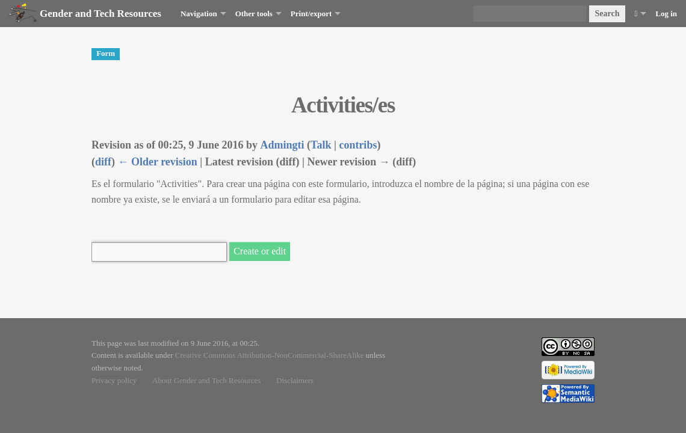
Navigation (199, 13)
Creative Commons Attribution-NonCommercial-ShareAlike (269, 355)
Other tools (254, 13)
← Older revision (157, 162)
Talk (321, 145)
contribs (358, 145)
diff (103, 162)
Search (607, 13)
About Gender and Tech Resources (206, 380)
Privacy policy (114, 380)
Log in (666, 13)
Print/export (311, 13)
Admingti (282, 145)
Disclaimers (295, 380)
